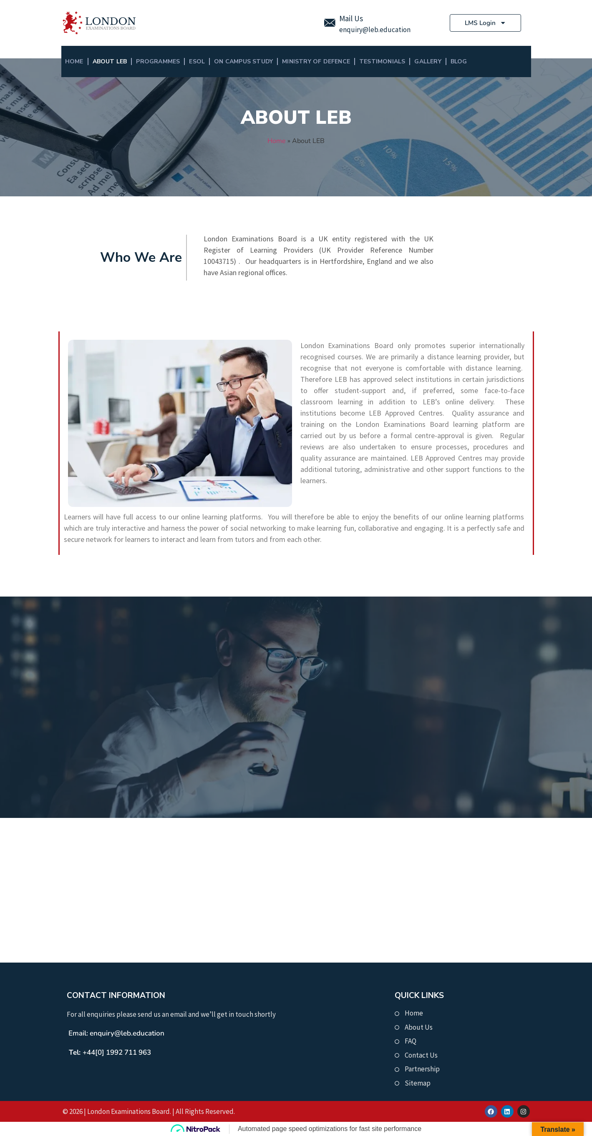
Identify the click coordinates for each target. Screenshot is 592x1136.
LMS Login (485, 22)
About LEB (110, 61)
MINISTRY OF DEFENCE (316, 61)
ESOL (197, 61)
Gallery (427, 61)
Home (74, 61)
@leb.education (387, 29)
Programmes (158, 61)
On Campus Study (243, 61)
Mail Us (351, 18)
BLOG (459, 61)
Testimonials (382, 61)
